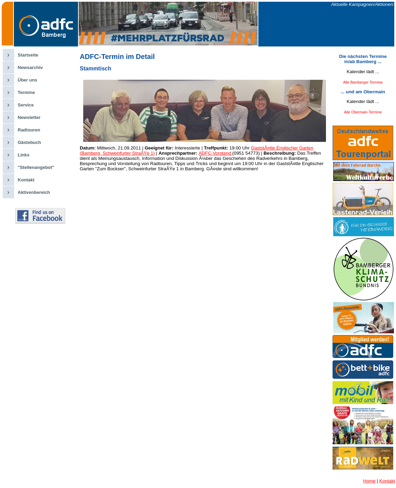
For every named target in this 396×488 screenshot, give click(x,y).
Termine (26, 92)
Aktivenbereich (34, 192)
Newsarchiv (30, 67)
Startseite (28, 55)
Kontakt (26, 179)
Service (26, 105)
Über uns (27, 80)
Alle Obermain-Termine (363, 112)
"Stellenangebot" (36, 167)
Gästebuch (29, 142)
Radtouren (29, 129)
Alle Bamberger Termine (362, 82)
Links (23, 154)
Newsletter (29, 117)
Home (369, 480)
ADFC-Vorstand (215, 153)
